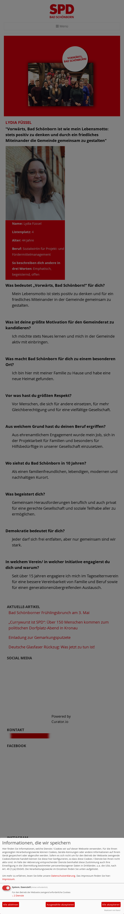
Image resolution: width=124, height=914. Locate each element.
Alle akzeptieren (111, 904)
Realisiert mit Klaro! (112, 910)
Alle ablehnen (10, 904)
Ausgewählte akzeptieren (60, 904)
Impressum (8, 879)
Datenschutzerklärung (63, 875)
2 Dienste (18, 895)
